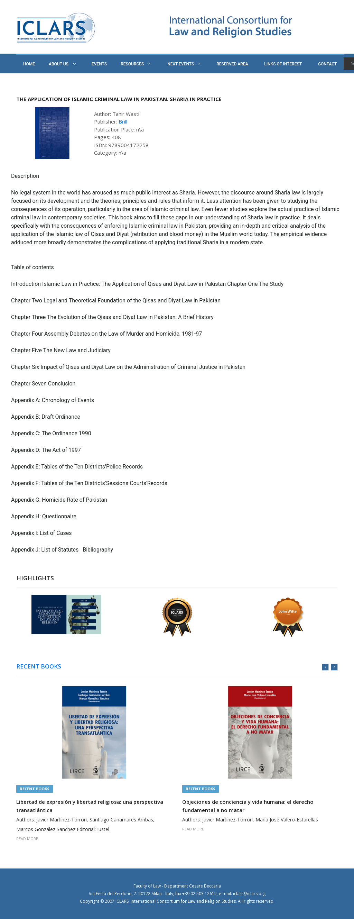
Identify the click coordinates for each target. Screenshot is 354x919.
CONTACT (327, 64)
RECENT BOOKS (38, 666)
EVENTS (99, 64)
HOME (29, 64)
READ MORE (27, 838)
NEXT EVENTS (183, 64)
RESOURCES (135, 64)
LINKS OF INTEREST (283, 64)
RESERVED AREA (232, 64)
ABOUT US (62, 64)
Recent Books (34, 788)
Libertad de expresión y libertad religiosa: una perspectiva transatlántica (89, 805)
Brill (123, 121)
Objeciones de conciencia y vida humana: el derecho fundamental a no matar (248, 805)
